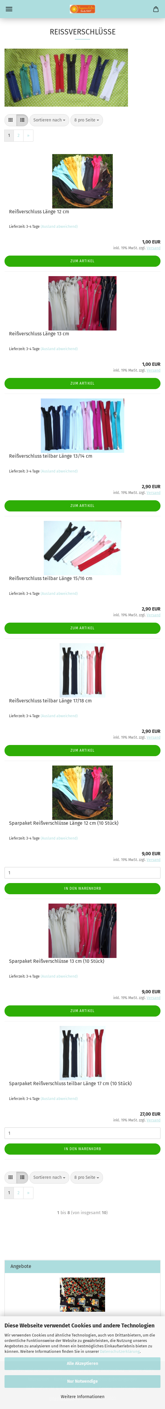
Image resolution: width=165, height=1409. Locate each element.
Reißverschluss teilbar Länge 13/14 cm (50, 456)
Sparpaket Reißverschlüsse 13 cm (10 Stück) (56, 961)
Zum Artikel (82, 261)
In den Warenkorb (82, 888)
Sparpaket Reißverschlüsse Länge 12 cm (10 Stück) (63, 823)
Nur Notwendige (82, 1381)
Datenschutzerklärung (120, 1351)
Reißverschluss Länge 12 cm (39, 211)
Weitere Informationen (82, 1396)
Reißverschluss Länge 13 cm (39, 334)
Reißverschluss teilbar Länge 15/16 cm (50, 578)
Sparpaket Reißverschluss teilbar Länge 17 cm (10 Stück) (70, 1083)
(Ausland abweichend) (59, 226)
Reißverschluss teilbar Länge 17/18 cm (50, 701)
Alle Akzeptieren (82, 1363)
